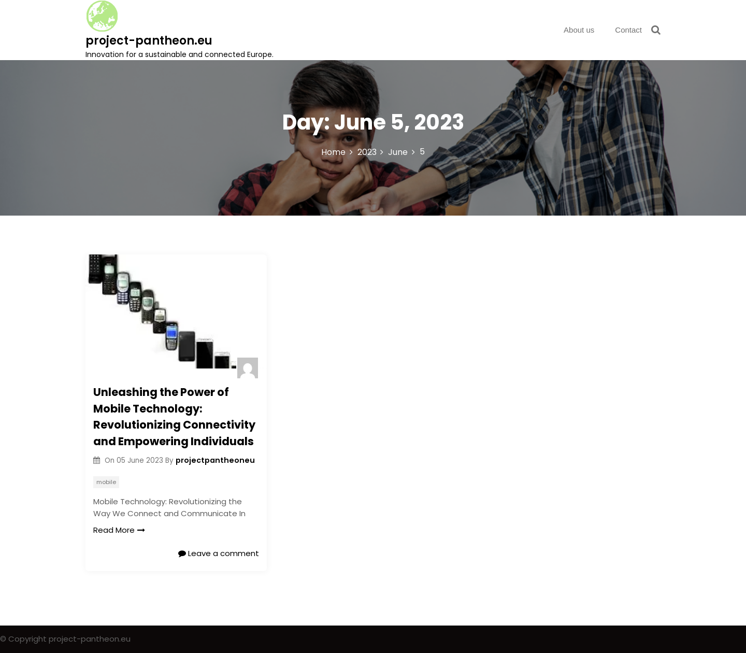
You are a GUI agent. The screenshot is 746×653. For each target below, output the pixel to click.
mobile (106, 482)
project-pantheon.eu (148, 41)
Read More (119, 529)
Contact (628, 29)
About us (579, 29)
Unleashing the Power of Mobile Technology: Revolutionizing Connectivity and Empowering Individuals (174, 417)
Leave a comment (218, 553)
